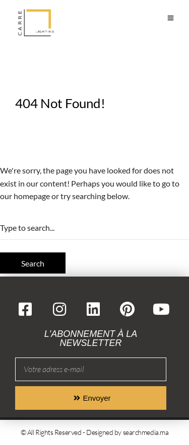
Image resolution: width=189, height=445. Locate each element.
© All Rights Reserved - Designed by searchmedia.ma (95, 432)
